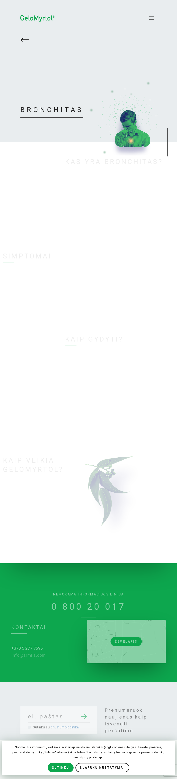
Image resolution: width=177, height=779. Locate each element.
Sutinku (60, 768)
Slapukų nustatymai (102, 768)
